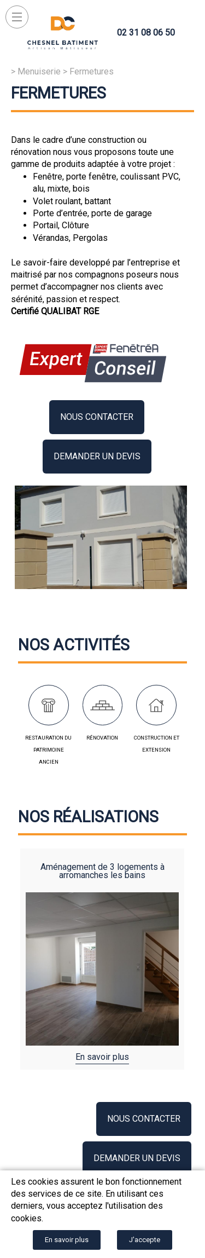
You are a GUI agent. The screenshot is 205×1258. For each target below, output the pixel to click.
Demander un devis (97, 456)
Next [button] (172, 953)
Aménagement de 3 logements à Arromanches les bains (102, 871)
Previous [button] (32, 953)
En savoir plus (102, 1057)
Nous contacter (96, 417)
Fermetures (91, 71)
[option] (102, 959)
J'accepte (144, 1240)
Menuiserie (39, 71)
